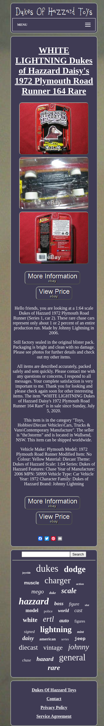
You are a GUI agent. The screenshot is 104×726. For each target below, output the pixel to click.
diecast (28, 647)
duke (52, 593)
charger (58, 580)
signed (29, 631)
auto (64, 620)
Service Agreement (53, 716)
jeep (80, 638)
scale (68, 591)
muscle (31, 583)
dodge (74, 569)
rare (54, 668)
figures (79, 621)
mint (80, 632)
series (65, 639)
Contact (54, 698)
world (63, 610)
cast (78, 610)
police (48, 611)
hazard (44, 658)
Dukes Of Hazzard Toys (54, 690)
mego (37, 591)
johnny (78, 647)
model (31, 610)
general (72, 657)
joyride (26, 572)
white (30, 619)
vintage (53, 647)
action (80, 583)
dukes (47, 568)
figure (74, 604)
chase (26, 660)
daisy (28, 638)
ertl (48, 619)
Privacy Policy (54, 707)
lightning (56, 629)
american (47, 639)
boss (58, 603)
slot (87, 605)
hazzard (34, 601)
